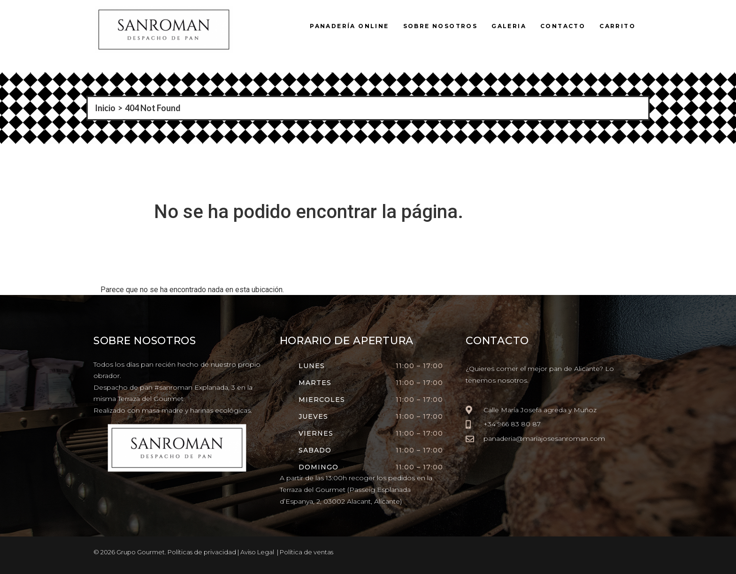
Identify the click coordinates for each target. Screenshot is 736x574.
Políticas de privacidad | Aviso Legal (221, 552)
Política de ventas (306, 552)
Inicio (105, 108)
